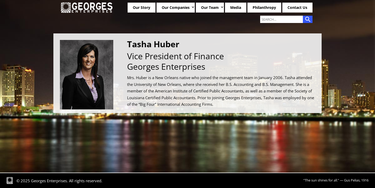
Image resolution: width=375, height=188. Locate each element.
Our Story (141, 7)
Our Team (210, 7)
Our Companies (176, 7)
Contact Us (297, 7)
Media (235, 7)
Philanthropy (264, 7)
